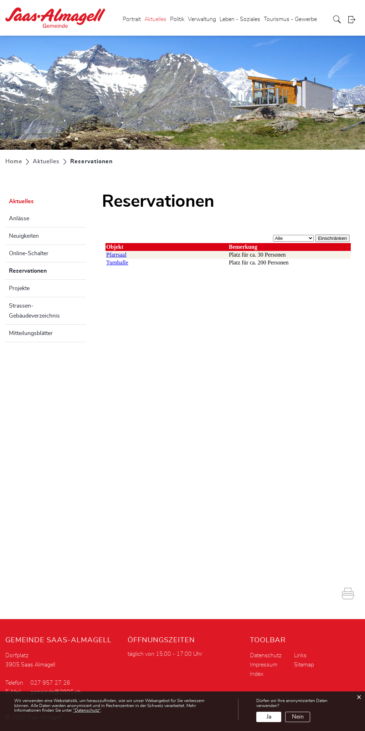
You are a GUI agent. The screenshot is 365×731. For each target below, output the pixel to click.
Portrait (132, 19)
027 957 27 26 (50, 683)
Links (300, 655)
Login (354, 19)
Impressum (263, 665)
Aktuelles (155, 19)
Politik (177, 19)
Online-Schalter (28, 253)
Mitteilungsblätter (31, 333)
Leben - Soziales (240, 19)
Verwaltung (202, 19)
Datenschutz (266, 655)
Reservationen (45, 270)
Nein (298, 717)
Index (256, 674)
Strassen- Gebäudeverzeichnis (34, 311)
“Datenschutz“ (87, 710)
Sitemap (304, 665)
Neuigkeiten (24, 236)
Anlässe (19, 218)
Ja (269, 717)
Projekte (19, 288)
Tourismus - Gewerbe (290, 19)
